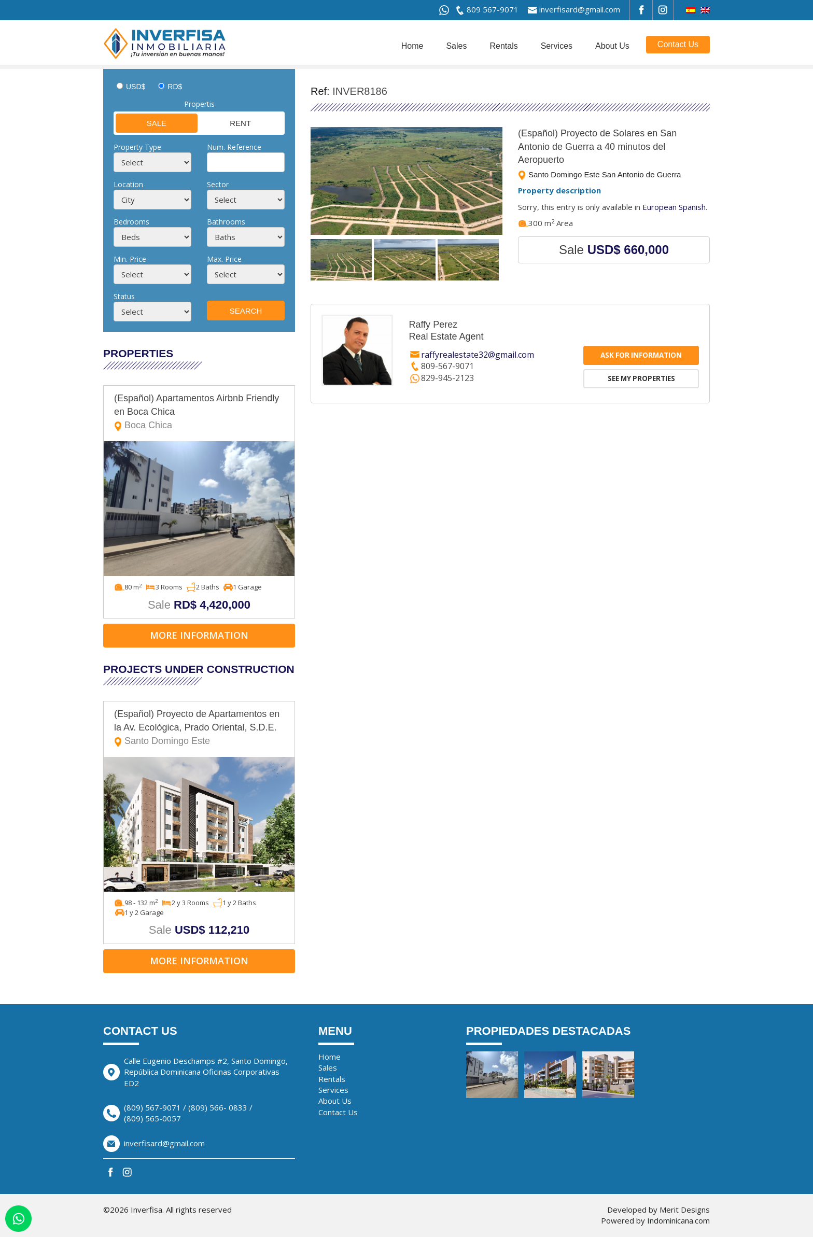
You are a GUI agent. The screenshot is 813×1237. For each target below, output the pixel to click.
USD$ (135, 86)
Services (556, 45)
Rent (225, 123)
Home (412, 45)
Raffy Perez (433, 324)
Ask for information (641, 355)
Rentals (503, 45)
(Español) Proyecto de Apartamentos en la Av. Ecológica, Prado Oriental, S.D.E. (199, 728)
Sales (456, 45)
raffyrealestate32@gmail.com (477, 354)
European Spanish (674, 207)
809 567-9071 (492, 9)
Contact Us (677, 44)
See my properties (641, 378)
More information (199, 635)
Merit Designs (685, 1209)
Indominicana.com (678, 1220)
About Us (612, 45)
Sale (141, 123)
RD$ (174, 86)
